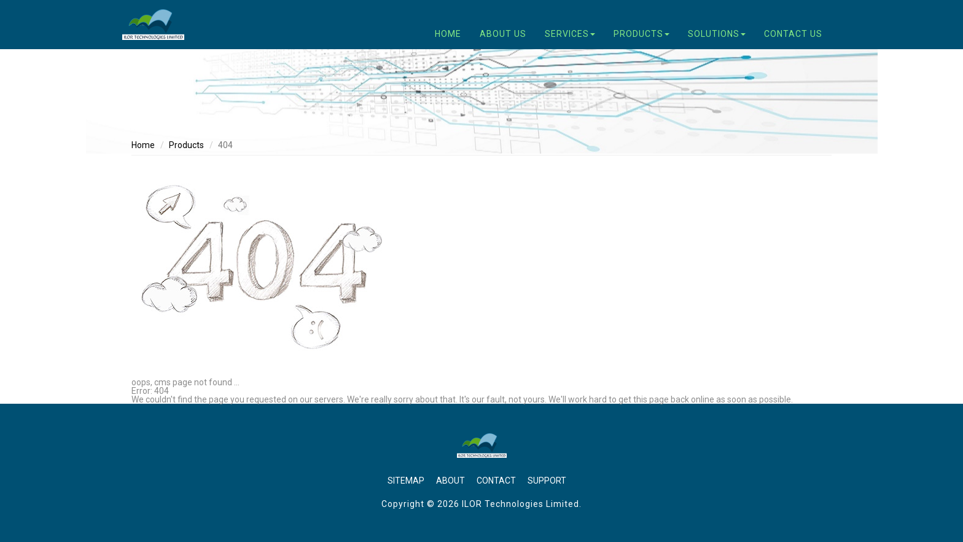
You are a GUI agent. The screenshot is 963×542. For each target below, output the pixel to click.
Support (547, 480)
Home (448, 34)
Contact (496, 480)
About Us (503, 34)
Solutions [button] (717, 34)
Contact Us (793, 34)
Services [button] (570, 34)
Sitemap (406, 480)
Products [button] (641, 34)
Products (186, 145)
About (450, 480)
